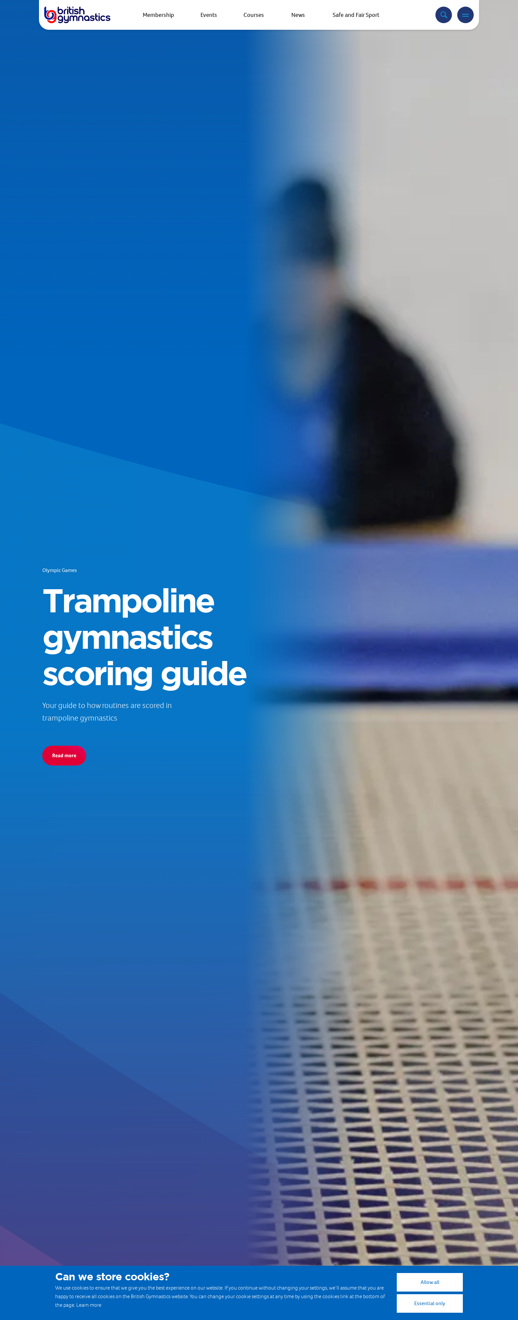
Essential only (429, 1303)
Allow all (430, 1282)
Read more (64, 755)
